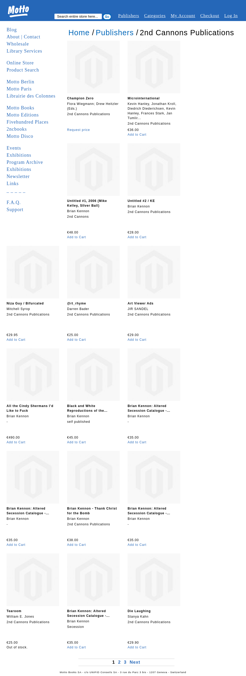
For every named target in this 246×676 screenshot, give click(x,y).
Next (135, 662)
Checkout (209, 15)
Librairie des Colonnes (31, 96)
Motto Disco (20, 136)
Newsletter (18, 176)
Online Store (20, 62)
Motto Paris (19, 89)
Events (14, 148)
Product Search (23, 70)
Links (13, 183)
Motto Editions (23, 115)
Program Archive (25, 162)
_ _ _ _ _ (16, 190)
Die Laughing (139, 611)
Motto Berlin (20, 81)
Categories (155, 15)
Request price (78, 130)
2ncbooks (17, 129)
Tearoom (14, 611)
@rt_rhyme (76, 303)
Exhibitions (19, 155)
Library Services (24, 51)
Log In (231, 15)
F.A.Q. (14, 202)
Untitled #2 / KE (141, 201)
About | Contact (24, 36)
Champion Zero (80, 98)
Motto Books (20, 107)
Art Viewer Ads (141, 303)
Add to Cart (137, 134)
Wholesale (18, 44)
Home (79, 32)
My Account (183, 15)
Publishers (128, 15)
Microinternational (144, 98)
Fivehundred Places (27, 122)
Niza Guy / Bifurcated (25, 303)
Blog (12, 29)
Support (15, 209)
